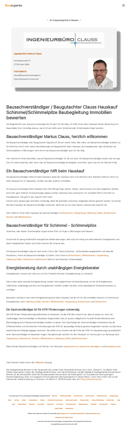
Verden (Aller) (84, 400)
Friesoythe (40, 404)
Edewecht (50, 404)
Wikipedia (39, 362)
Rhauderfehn (103, 404)
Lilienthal (94, 404)
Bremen (10, 217)
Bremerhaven (110, 213)
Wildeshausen (83, 404)
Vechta (16, 400)
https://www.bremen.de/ (91, 379)
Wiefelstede (69, 408)
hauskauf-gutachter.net (78, 413)
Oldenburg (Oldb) (94, 213)
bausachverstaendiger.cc (90, 346)
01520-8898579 (20, 72)
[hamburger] (124, 5)
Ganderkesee (33, 400)
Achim (24, 400)
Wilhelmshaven (25, 217)
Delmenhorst (67, 213)
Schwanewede (71, 404)
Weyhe (42, 400)
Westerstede (22, 404)
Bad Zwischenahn (72, 400)
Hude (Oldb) (59, 408)
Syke (118, 400)
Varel (14, 404)
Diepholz (113, 404)
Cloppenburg (80, 213)
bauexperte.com (71, 346)
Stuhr (10, 400)
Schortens (60, 404)
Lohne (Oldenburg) (98, 400)
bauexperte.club (113, 346)
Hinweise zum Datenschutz (64, 417)
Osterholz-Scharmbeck (55, 400)
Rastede (32, 404)
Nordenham (110, 400)
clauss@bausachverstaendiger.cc (27, 75)
